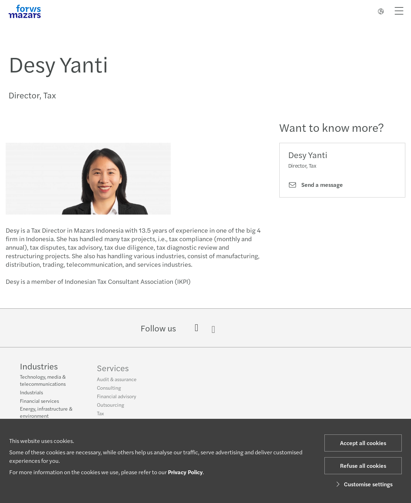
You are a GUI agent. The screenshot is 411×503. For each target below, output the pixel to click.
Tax (100, 416)
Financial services (39, 401)
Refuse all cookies (363, 465)
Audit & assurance (117, 382)
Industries (39, 367)
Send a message (315, 185)
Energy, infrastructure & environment (46, 413)
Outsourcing (110, 407)
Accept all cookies (363, 443)
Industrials (31, 392)
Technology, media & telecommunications (43, 381)
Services (113, 371)
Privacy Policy (185, 472)
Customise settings (363, 484)
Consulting (109, 390)
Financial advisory (116, 399)
